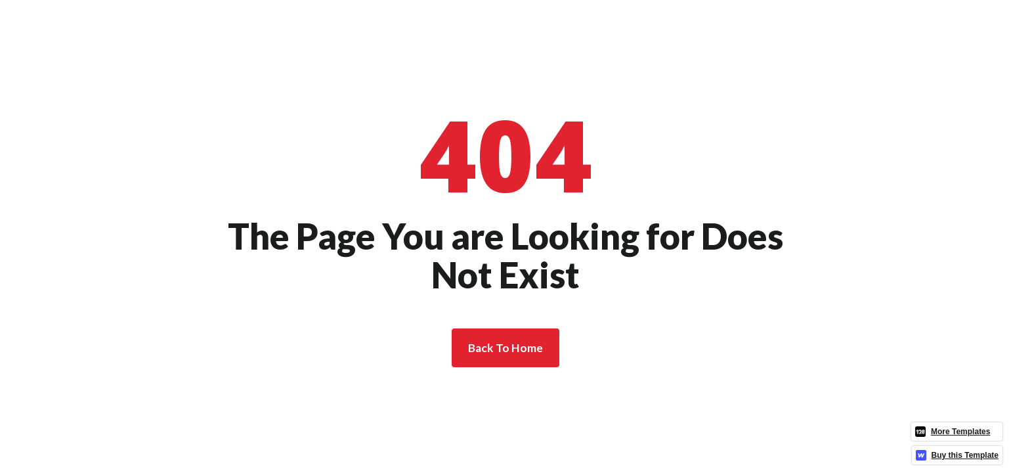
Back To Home (505, 348)
